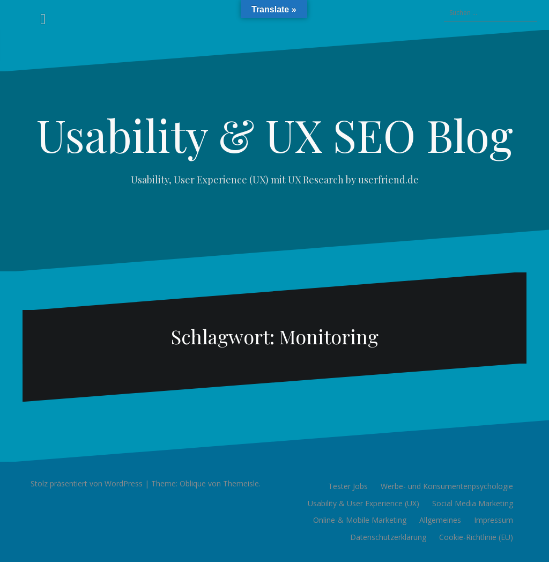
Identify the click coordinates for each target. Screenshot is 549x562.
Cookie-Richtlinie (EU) (476, 537)
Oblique (193, 483)
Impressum (493, 520)
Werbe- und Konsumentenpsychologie (447, 486)
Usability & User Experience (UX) (363, 503)
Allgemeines (440, 520)
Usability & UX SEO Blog (274, 134)
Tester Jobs (348, 486)
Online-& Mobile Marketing (359, 520)
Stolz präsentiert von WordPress (87, 483)
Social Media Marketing (472, 503)
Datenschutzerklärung (388, 537)
